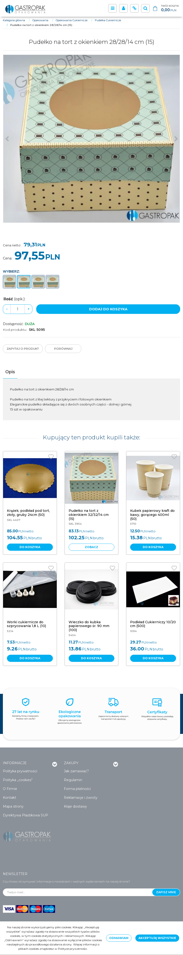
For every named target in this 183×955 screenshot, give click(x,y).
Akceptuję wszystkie (157, 938)
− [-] (7, 309)
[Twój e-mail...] (77, 892)
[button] (10, 372)
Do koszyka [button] (30, 547)
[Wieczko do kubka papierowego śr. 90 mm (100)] (89, 626)
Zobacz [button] (91, 547)
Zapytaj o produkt (23, 348)
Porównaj (63, 348)
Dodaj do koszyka (108, 309)
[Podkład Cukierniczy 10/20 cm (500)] (153, 624)
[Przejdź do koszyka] (170, 8)
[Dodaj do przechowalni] (51, 456)
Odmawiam (118, 938)
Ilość (14, 299)
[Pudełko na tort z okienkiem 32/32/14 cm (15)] (89, 515)
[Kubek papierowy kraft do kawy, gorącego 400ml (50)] (152, 515)
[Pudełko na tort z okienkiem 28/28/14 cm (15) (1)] (91, 139)
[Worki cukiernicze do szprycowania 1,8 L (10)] (26, 624)
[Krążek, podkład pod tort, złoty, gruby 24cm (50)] (28, 513)
